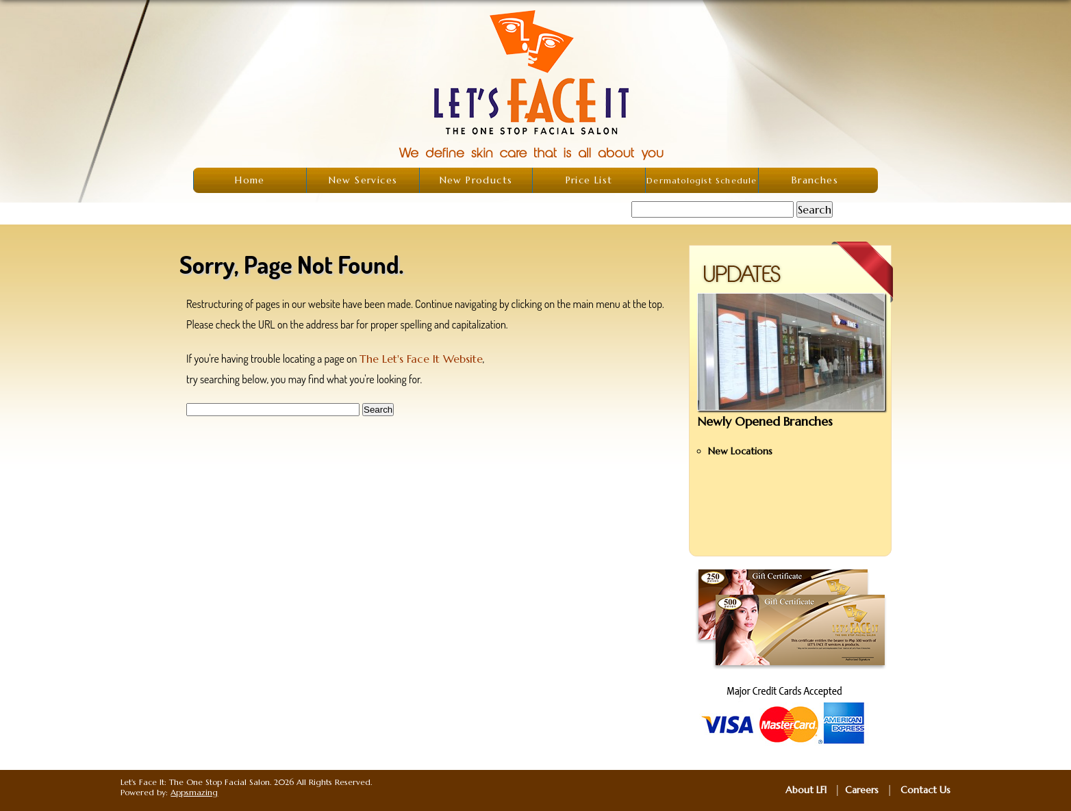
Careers (862, 790)
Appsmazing (194, 792)
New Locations (740, 451)
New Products (476, 180)
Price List (589, 180)
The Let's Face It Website (421, 358)
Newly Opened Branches (765, 421)
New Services (363, 180)
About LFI (806, 790)
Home (250, 180)
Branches (815, 180)
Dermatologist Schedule (701, 180)
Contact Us (925, 790)
